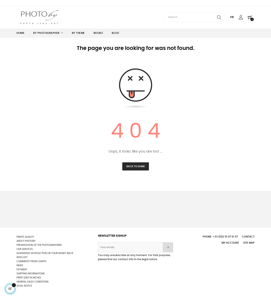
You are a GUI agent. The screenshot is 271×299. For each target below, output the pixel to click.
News (19, 265)
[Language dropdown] (232, 17)
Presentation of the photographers (39, 245)
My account (230, 243)
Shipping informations (30, 273)
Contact (248, 236)
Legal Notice (24, 286)
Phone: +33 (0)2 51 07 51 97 (220, 236)
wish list (21, 257)
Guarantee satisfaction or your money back (44, 253)
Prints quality (25, 237)
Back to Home (135, 166)
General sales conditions (32, 281)
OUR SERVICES (24, 249)
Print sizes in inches (28, 277)
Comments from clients (31, 261)
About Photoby (26, 241)
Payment (21, 269)
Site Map (249, 243)
